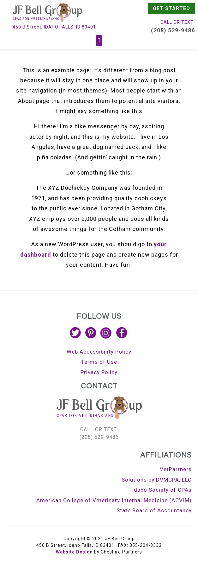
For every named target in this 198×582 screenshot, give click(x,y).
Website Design (74, 551)
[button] (99, 40)
